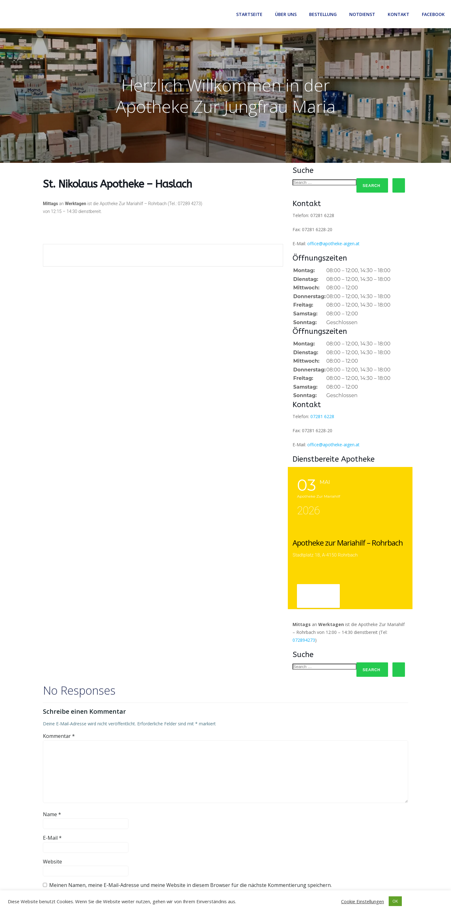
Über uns (286, 14)
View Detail (318, 596)
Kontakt (398, 14)
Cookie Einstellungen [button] (362, 901)
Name (52, 814)
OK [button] (395, 901)
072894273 (304, 640)
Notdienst (362, 14)
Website (52, 861)
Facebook (433, 14)
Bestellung (323, 14)
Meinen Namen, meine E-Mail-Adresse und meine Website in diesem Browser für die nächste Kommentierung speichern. (190, 885)
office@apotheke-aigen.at (333, 243)
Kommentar (59, 736)
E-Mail (52, 837)
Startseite (249, 14)
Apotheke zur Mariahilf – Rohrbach (348, 542)
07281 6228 (322, 416)
